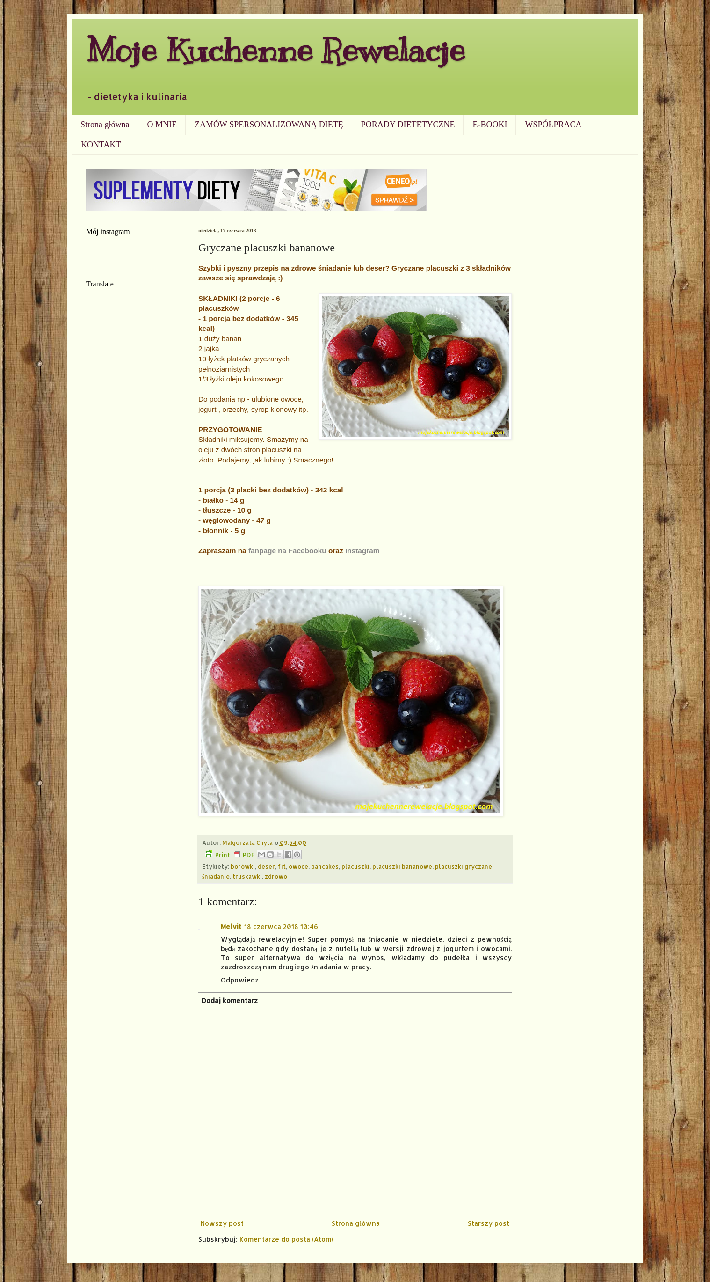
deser (266, 866)
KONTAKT (101, 144)
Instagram (362, 551)
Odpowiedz (240, 980)
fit (282, 866)
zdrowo (276, 876)
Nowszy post (222, 1223)
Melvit (231, 926)
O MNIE (162, 124)
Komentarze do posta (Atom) (286, 1239)
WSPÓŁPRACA (553, 124)
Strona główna (104, 124)
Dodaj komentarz (230, 1000)
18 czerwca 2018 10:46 (281, 926)
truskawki (247, 876)
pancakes (325, 866)
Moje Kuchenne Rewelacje (275, 49)
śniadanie (216, 876)
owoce (298, 866)
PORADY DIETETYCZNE (408, 124)
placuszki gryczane (463, 866)
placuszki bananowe (402, 866)
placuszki (355, 866)
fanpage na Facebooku (287, 551)
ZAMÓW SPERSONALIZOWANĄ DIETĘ (269, 124)
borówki (243, 866)
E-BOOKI (489, 124)
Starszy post (488, 1223)
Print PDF (229, 854)
